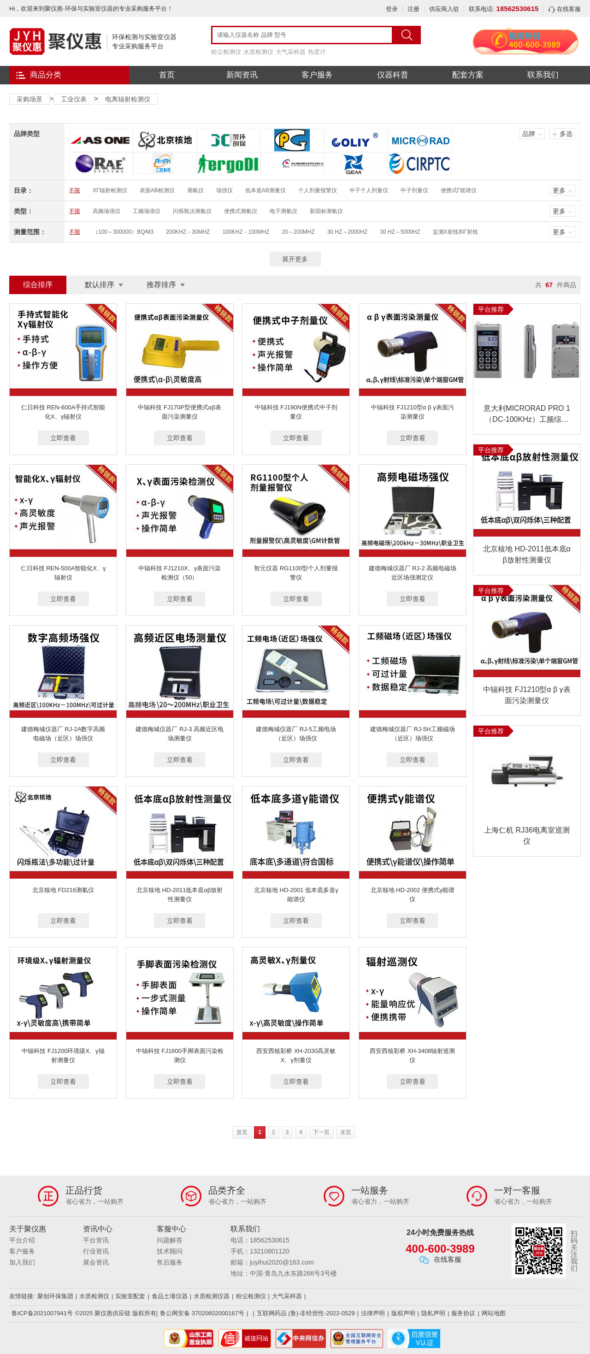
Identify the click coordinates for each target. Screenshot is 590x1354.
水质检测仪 (258, 51)
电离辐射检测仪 (127, 99)
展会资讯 (96, 1262)
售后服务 (170, 1262)
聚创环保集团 (55, 1296)
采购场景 (29, 99)
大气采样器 (291, 51)
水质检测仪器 (212, 1296)
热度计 (317, 51)
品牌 (528, 133)
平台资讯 (96, 1240)
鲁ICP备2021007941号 (42, 1313)
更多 (559, 190)
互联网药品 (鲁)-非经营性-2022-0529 (306, 1313)
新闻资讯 (242, 75)
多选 (566, 133)
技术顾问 (170, 1251)
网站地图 (494, 1313)
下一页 (321, 1132)
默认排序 (99, 285)
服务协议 (463, 1313)
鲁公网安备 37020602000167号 (202, 1313)
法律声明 (373, 1313)
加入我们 (22, 1262)
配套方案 (468, 75)
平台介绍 (22, 1240)
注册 (413, 9)
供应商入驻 (444, 9)
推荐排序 (161, 285)
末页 (345, 1132)
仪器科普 (392, 75)
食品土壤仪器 (170, 1296)
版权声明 (403, 1313)
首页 (167, 75)
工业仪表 (74, 99)
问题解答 (170, 1240)
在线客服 (564, 9)
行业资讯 (96, 1251)
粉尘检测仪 (226, 51)
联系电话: (503, 9)
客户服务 (317, 75)
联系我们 (543, 75)
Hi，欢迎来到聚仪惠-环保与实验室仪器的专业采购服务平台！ (91, 8)
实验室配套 (130, 1296)
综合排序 (38, 285)
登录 (392, 9)
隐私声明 (433, 1313)
